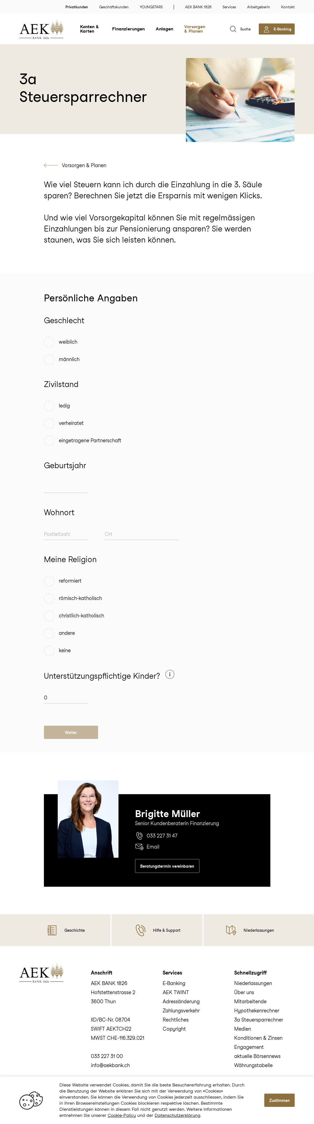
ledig (64, 406)
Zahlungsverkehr (181, 1011)
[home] (49, 29)
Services (229, 7)
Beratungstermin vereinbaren (167, 866)
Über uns (244, 992)
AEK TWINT (176, 992)
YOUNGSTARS (151, 7)
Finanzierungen (128, 28)
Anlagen (164, 28)
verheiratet (71, 423)
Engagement (249, 1047)
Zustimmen (279, 1100)
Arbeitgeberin (258, 7)
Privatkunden (76, 7)
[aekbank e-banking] (277, 29)
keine (65, 650)
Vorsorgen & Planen (194, 29)
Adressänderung (181, 1001)
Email (147, 847)
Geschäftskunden (114, 7)
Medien (242, 1029)
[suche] (239, 29)
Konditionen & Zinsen (258, 1038)
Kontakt (288, 7)
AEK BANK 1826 (198, 7)
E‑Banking (174, 983)
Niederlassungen (253, 983)
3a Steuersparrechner (258, 1020)
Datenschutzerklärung (177, 1115)
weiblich (68, 342)
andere (67, 633)
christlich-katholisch (81, 615)
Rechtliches (176, 1020)
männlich (69, 359)
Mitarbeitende (250, 1001)
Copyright (174, 1029)
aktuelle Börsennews (257, 1056)
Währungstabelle (253, 1065)
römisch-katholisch (80, 598)
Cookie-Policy (122, 1115)
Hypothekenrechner (256, 1011)
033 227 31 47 (156, 835)
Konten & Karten (89, 29)
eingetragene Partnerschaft (90, 440)
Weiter (71, 732)
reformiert (70, 581)
